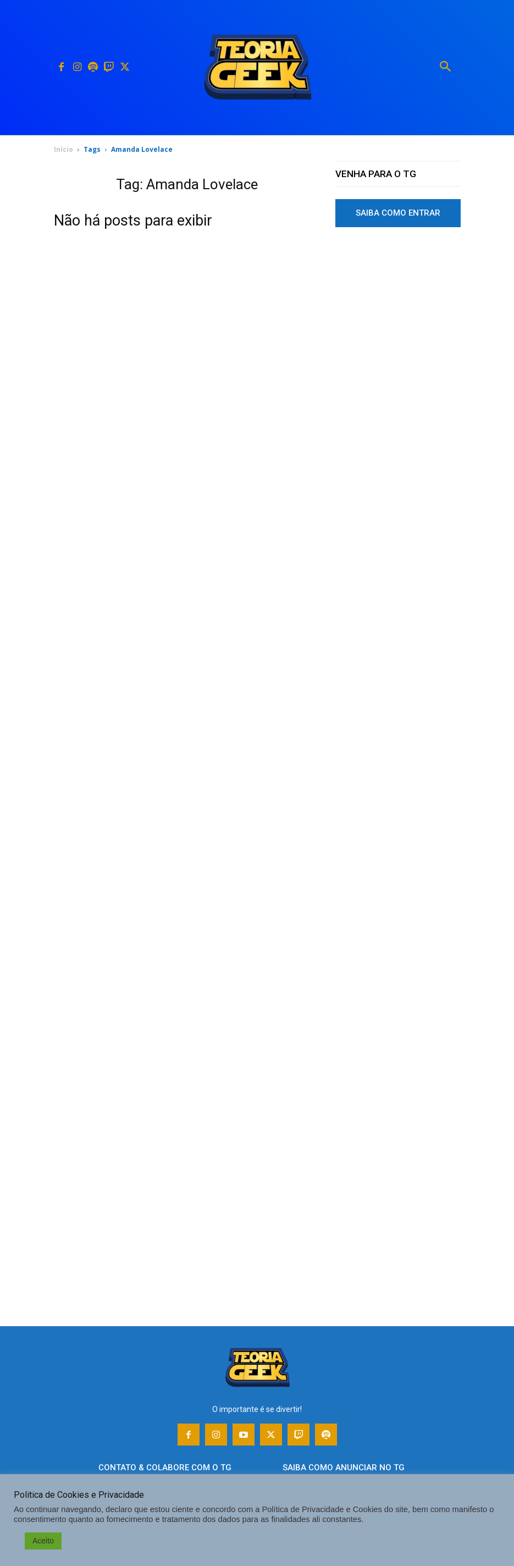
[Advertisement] (398, 436)
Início (63, 149)
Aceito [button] (43, 1540)
